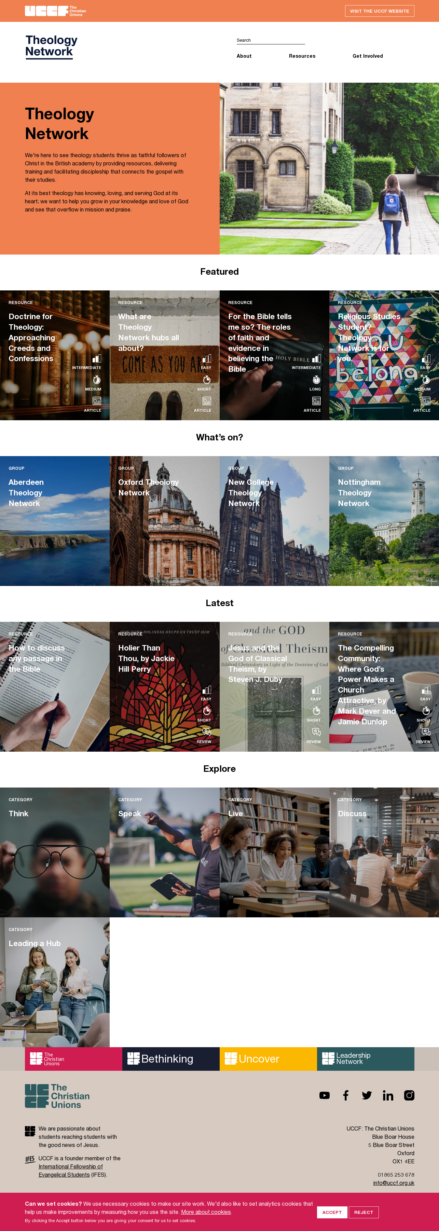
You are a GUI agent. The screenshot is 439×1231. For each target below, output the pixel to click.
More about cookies (206, 1211)
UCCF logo (51, 48)
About (244, 56)
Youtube (319, 1096)
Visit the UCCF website (379, 11)
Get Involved (368, 56)
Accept (332, 1211)
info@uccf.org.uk (393, 1183)
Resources (302, 56)
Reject (363, 1211)
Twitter (361, 1096)
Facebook (340, 1096)
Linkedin (382, 1096)
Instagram (403, 1096)
